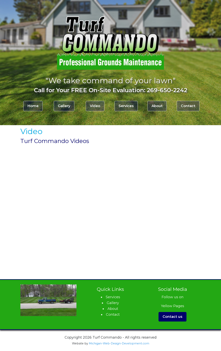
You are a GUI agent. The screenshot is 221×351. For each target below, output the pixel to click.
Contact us (172, 317)
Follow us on (173, 297)
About (157, 106)
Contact (188, 106)
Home (33, 106)
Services (126, 106)
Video (95, 106)
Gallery (64, 106)
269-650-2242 (167, 90)
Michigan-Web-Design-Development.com (119, 343)
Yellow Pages (172, 306)
